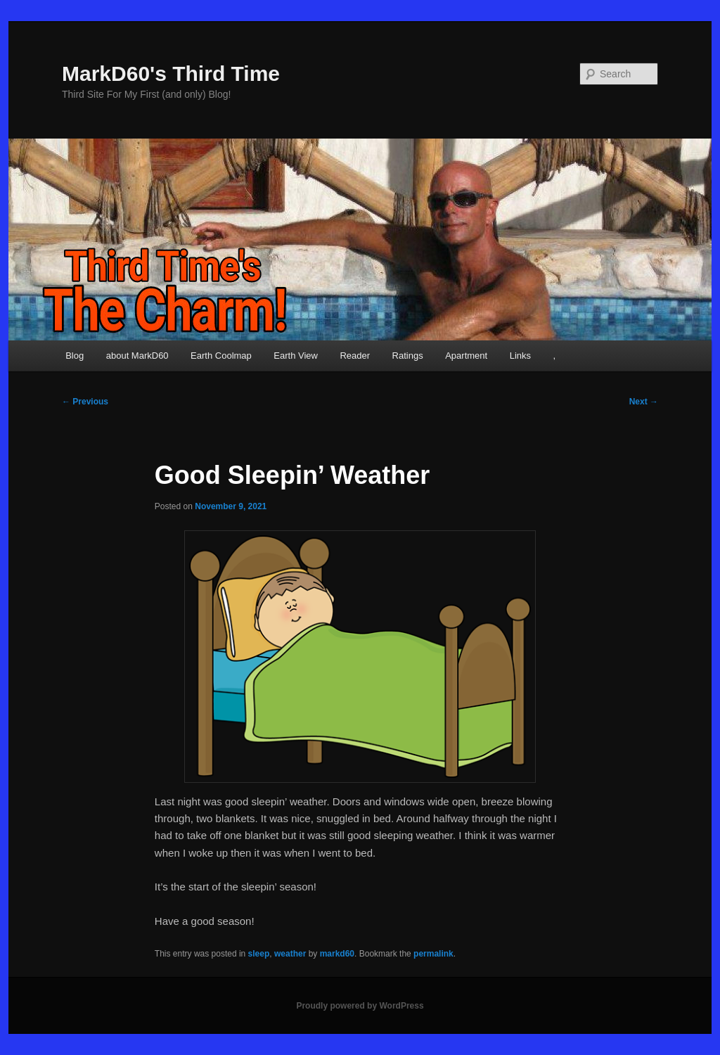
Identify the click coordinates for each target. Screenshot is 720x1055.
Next (643, 402)
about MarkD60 (137, 355)
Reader (355, 355)
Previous (85, 402)
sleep (259, 954)
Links (520, 355)
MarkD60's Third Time (171, 73)
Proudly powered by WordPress (359, 1006)
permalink (433, 954)
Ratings (407, 355)
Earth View (296, 355)
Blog (74, 355)
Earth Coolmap (221, 355)
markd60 (337, 954)
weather (290, 954)
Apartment (466, 355)
